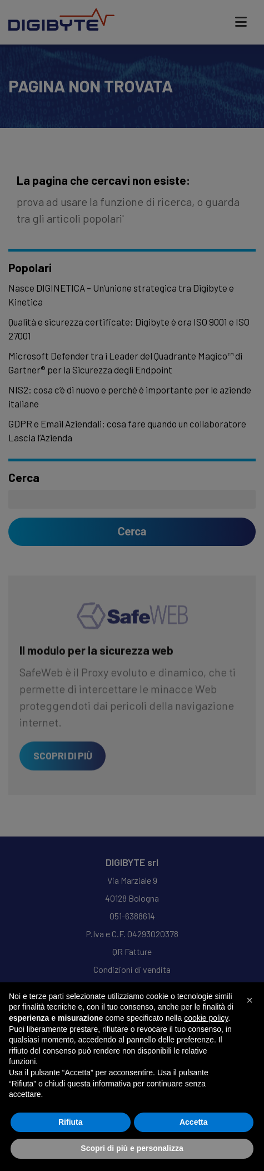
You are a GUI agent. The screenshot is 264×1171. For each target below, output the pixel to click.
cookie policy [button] (206, 1017)
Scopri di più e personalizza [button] (132, 1148)
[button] (249, 1000)
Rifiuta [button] (70, 1122)
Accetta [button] (194, 1122)
